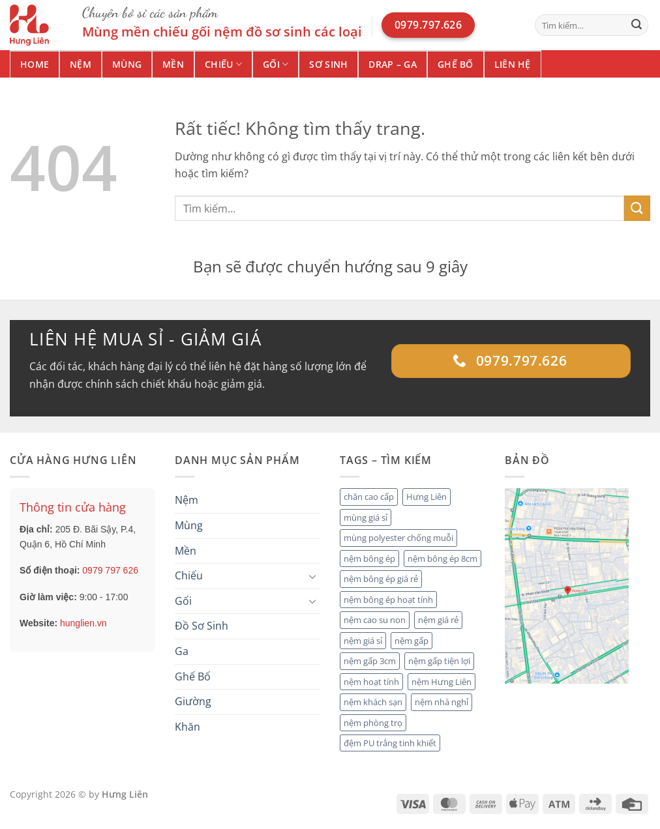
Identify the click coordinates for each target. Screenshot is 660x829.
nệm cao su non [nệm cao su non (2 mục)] (375, 620)
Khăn (187, 727)
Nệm (80, 64)
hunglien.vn (83, 623)
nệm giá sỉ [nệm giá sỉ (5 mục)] (363, 641)
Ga (181, 651)
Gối (275, 64)
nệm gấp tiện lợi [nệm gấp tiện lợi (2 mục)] (439, 661)
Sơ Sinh (328, 64)
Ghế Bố (455, 64)
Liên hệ (512, 64)
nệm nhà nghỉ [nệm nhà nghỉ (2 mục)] (441, 702)
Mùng (127, 64)
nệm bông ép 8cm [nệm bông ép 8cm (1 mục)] (442, 558)
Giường (193, 701)
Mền (173, 64)
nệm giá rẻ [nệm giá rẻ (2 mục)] (438, 620)
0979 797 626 (110, 570)
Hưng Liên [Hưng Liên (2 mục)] (426, 496)
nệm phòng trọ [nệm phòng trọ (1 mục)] (373, 723)
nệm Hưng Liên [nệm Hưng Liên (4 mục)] (442, 682)
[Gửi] (636, 25)
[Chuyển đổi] (312, 576)
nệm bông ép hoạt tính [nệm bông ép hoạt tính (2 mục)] (388, 599)
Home (34, 64)
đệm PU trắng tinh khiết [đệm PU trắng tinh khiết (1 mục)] (390, 743)
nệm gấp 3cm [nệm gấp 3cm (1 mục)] (370, 661)
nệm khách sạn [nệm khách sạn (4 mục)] (373, 702)
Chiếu (223, 64)
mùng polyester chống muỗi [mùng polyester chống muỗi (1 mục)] (398, 538)
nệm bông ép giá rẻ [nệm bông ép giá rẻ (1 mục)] (381, 579)
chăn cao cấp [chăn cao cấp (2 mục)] (369, 496)
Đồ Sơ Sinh (201, 625)
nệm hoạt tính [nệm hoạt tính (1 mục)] (371, 682)
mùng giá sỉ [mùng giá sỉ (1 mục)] (365, 517)
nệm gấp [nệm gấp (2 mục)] (411, 641)
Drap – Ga (392, 64)
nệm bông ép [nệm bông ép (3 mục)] (369, 558)
